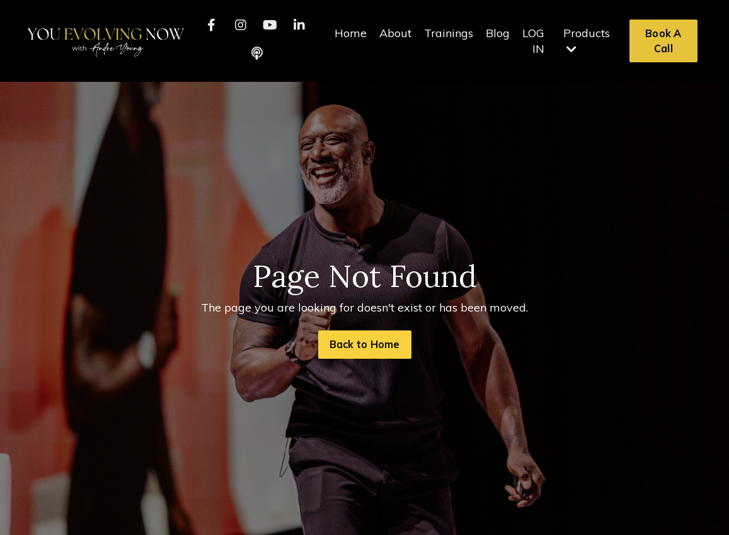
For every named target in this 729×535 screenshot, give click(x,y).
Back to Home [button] (365, 344)
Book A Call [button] (663, 41)
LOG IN (533, 41)
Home (351, 33)
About (395, 33)
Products (586, 40)
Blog (498, 33)
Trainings (448, 33)
